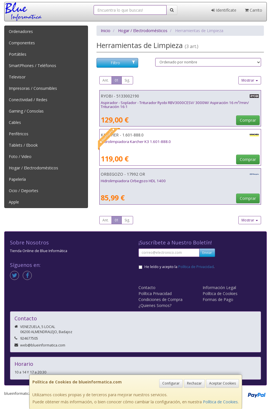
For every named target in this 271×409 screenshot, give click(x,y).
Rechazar (194, 383)
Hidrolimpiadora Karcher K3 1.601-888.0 (136, 141)
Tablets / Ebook (23, 145)
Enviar (207, 252)
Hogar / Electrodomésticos (33, 168)
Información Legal (219, 287)
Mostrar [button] (249, 80)
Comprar (248, 120)
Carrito (253, 10)
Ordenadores (21, 31)
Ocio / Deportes (23, 190)
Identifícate (223, 10)
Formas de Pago (218, 299)
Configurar (171, 383)
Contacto (147, 287)
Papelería (17, 179)
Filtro (123, 62)
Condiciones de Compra (160, 299)
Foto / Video (20, 156)
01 (117, 80)
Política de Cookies (220, 401)
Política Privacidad (155, 293)
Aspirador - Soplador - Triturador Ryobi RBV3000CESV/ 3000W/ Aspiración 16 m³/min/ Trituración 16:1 (175, 104)
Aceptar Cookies (222, 383)
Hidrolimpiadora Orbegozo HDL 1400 (133, 180)
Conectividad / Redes (28, 99)
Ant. (105, 80)
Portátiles (17, 54)
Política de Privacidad (196, 266)
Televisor (17, 77)
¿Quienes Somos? (154, 305)
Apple (14, 202)
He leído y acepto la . (179, 266)
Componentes (22, 42)
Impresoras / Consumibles (33, 88)
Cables (15, 122)
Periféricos (18, 133)
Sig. (127, 80)
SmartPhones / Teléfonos (32, 65)
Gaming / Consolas (26, 111)
